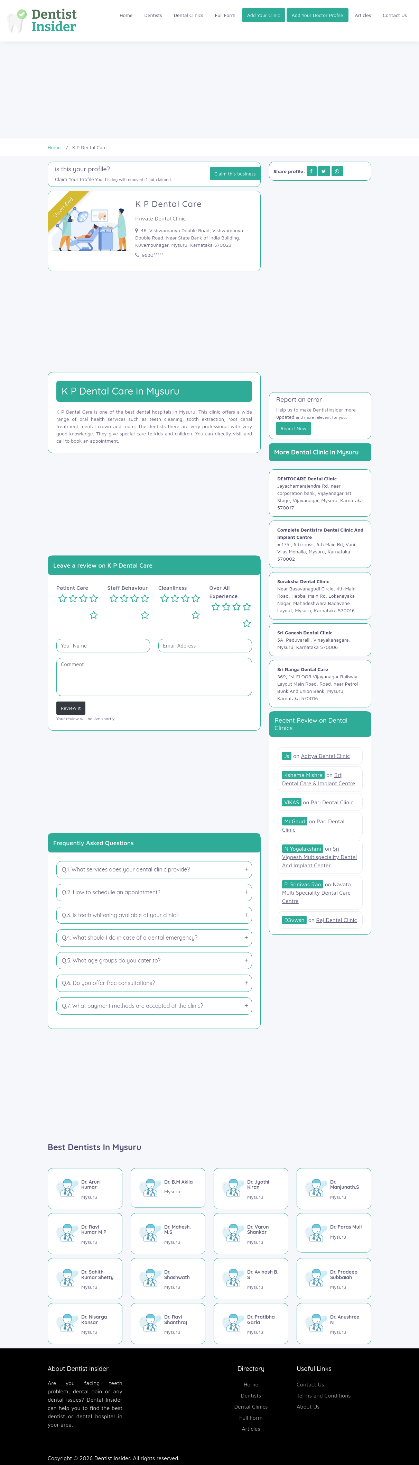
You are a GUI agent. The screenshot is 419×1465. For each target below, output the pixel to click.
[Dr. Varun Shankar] (251, 1233)
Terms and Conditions (324, 1395)
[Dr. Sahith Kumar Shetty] (85, 1278)
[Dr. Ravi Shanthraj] (168, 1323)
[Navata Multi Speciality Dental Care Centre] (316, 892)
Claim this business (234, 174)
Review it (71, 708)
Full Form (225, 15)
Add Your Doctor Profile (317, 15)
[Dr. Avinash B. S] (251, 1278)
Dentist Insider (112, 1458)
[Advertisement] (207, 90)
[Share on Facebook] (311, 171)
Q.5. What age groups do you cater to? (111, 960)
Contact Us (395, 15)
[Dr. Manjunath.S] (334, 1188)
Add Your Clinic (263, 15)
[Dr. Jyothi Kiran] (251, 1188)
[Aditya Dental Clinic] (316, 756)
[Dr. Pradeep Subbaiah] (334, 1278)
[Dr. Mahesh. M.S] (168, 1233)
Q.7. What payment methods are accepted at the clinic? (132, 1005)
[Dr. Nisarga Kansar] (85, 1323)
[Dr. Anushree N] (334, 1323)
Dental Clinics (188, 15)
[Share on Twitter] (323, 171)
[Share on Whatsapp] (337, 171)
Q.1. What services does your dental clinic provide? (126, 869)
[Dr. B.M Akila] (168, 1188)
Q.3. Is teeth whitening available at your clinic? (120, 915)
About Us (308, 1406)
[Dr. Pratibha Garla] (251, 1323)
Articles (363, 15)
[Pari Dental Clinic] (317, 802)
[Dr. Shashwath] (168, 1278)
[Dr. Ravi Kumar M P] (85, 1233)
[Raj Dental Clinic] (319, 920)
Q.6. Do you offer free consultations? (108, 982)
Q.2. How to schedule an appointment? (111, 892)
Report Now (293, 428)
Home (126, 15)
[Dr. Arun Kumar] (85, 1188)
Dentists (153, 15)
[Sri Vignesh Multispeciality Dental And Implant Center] (319, 857)
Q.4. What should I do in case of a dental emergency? (129, 937)
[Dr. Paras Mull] (334, 1233)
